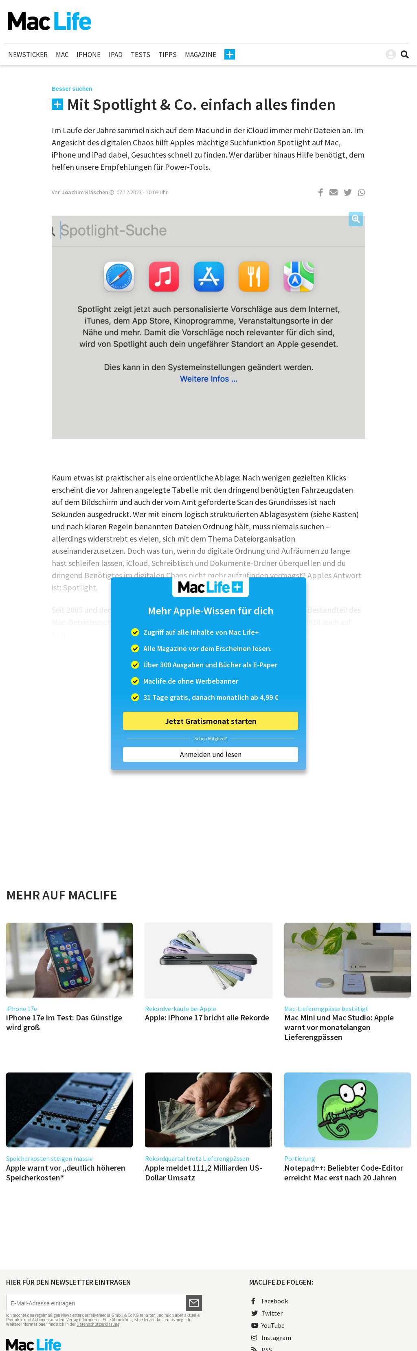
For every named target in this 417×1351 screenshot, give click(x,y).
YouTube (268, 1325)
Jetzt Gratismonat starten (211, 721)
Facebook (269, 1301)
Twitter (267, 1313)
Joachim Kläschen (85, 192)
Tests (140, 54)
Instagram (271, 1337)
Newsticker (28, 54)
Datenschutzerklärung (98, 1324)
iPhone (89, 54)
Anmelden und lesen (210, 754)
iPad (116, 54)
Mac (62, 54)
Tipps (167, 54)
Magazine (200, 54)
